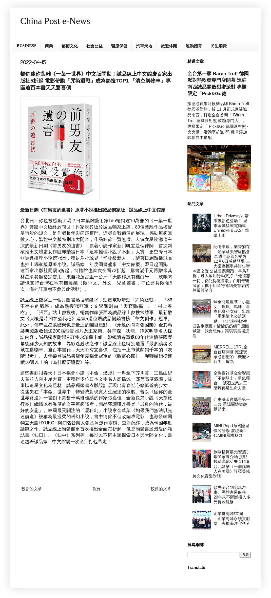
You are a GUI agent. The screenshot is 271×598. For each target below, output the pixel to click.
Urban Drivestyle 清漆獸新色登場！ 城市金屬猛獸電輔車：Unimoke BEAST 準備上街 (232, 226)
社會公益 (94, 46)
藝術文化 (70, 46)
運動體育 (194, 46)
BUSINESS (26, 46)
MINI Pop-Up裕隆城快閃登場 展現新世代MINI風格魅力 (231, 431)
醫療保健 (119, 46)
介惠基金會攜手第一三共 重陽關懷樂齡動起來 (232, 404)
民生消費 (218, 46)
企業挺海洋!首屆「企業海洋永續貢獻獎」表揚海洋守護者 (232, 518)
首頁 (96, 489)
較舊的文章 (161, 489)
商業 (49, 46)
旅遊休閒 (169, 46)
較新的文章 (32, 489)
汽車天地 (144, 46)
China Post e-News (55, 21)
